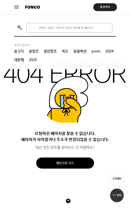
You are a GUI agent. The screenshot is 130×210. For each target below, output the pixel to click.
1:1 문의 (116, 195)
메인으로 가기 (65, 163)
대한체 (19, 60)
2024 (109, 51)
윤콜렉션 (79, 51)
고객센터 (116, 178)
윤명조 (34, 51)
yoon (96, 51)
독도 (65, 51)
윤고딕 (19, 51)
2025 (33, 60)
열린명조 (50, 51)
